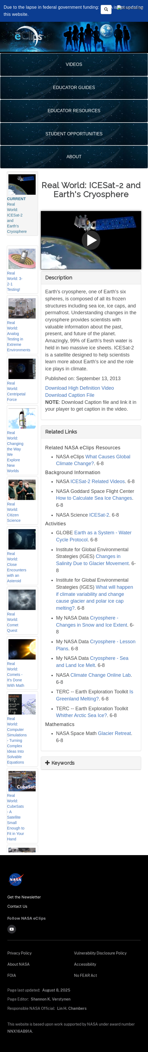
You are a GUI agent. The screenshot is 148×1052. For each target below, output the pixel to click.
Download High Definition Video (79, 388)
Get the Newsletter (24, 897)
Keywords (60, 763)
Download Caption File (69, 395)
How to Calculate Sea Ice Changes (94, 498)
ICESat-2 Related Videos (97, 481)
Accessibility (85, 964)
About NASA (18, 964)
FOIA (11, 975)
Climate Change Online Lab (100, 675)
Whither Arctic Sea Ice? (81, 715)
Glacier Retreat (114, 733)
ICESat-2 (99, 515)
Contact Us (17, 906)
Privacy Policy (19, 953)
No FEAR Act (85, 975)
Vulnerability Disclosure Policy (100, 953)
